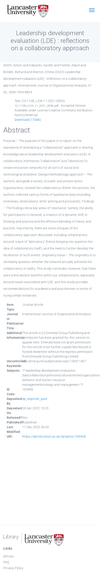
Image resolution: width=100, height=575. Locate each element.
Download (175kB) (28, 120)
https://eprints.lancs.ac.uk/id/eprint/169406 (54, 436)
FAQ (6, 562)
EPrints (8, 556)
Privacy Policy (13, 568)
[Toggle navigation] (92, 10)
